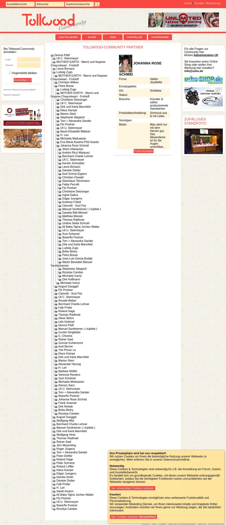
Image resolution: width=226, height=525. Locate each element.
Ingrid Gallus (70, 194)
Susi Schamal (70, 233)
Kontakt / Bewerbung (207, 3)
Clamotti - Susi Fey (74, 205)
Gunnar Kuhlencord (70, 342)
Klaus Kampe (68, 110)
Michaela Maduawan (73, 138)
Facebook (145, 524)
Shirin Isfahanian (72, 149)
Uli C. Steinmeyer (67, 58)
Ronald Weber (67, 300)
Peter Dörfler (64, 455)
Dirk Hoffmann (71, 279)
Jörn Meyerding (66, 445)
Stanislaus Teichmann (76, 180)
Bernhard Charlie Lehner (77, 156)
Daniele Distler (71, 170)
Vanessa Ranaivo (69, 374)
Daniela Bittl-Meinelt (74, 212)
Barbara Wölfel (67, 371)
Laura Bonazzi (65, 68)
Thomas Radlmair (73, 219)
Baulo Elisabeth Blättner (75, 131)
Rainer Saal (65, 339)
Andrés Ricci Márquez (76, 152)
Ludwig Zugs (64, 72)
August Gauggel (68, 286)
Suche (92, 37)
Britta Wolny (69, 251)
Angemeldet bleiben (23, 72)
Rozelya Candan (72, 272)
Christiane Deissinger (73, 99)
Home (188, 3)
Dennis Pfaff (62, 55)
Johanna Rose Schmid (74, 145)
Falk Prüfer (65, 307)
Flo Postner (67, 124)
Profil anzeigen (143, 151)
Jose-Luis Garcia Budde (77, 258)
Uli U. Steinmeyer (71, 127)
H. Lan (64, 134)
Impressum (202, 524)
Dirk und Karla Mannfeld (75, 106)
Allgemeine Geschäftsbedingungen (182, 524)
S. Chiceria (65, 335)
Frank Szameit (67, 402)
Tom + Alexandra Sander (75, 120)
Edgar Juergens (72, 198)
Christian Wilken (68, 82)
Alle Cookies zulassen (133, 516)
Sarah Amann (64, 491)
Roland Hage (66, 311)
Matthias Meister (72, 216)
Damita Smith (64, 477)
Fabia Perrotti (70, 184)
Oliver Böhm (66, 318)
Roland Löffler (65, 466)
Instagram (162, 524)
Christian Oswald (73, 177)
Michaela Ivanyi (72, 275)
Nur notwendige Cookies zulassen (132, 488)
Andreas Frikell (71, 202)
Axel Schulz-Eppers (74, 173)
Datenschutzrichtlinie (216, 524)
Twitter (153, 524)
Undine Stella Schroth (76, 223)
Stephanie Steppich (72, 117)
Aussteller (135, 37)
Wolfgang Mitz (65, 420)
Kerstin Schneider (73, 163)
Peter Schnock (65, 462)
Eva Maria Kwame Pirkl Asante (79, 142)
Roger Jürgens (65, 448)
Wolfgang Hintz (65, 434)
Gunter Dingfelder (69, 332)
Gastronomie (160, 37)
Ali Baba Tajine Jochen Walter (81, 226)
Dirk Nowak (65, 406)
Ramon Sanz (66, 385)
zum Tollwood (68, 37)
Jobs (113, 37)
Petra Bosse (66, 85)
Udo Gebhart (66, 321)
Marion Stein (68, 113)
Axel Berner (65, 346)
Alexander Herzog (69, 364)
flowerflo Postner (72, 237)
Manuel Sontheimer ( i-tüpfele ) (81, 209)
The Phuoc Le (67, 349)
